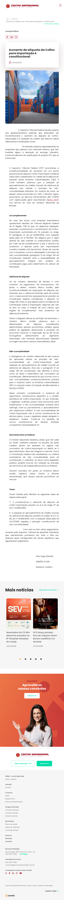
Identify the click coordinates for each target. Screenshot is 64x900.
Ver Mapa (23, 854)
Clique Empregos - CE (22, 763)
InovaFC (8, 787)
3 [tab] (30, 659)
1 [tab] (20, 659)
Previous (4, 629)
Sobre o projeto (10, 779)
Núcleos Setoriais (11, 816)
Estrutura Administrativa (14, 802)
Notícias (14, 19)
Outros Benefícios (11, 830)
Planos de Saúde (11, 824)
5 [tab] (41, 659)
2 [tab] (25, 659)
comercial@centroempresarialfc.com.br (20, 865)
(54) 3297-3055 (11, 854)
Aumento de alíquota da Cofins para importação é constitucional (30, 21)
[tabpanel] (18, 622)
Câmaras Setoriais (12, 810)
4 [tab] (36, 659)
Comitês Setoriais (11, 813)
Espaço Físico (10, 799)
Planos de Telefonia (12, 827)
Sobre (7, 796)
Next (60, 629)
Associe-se (32, 696)
